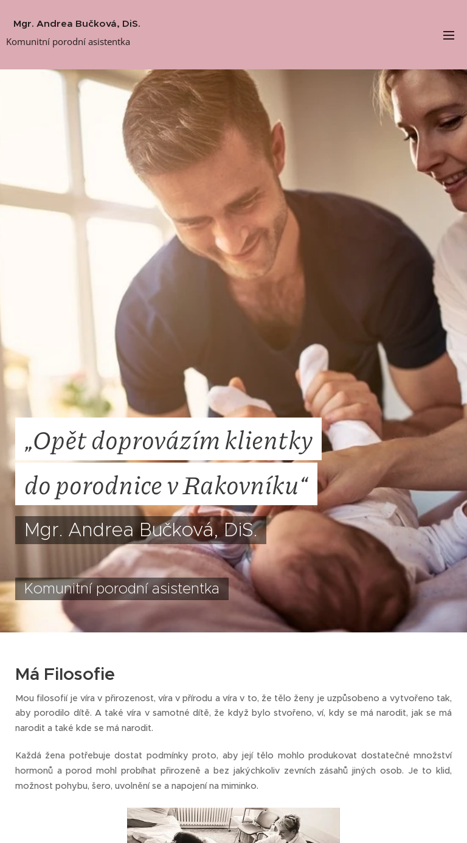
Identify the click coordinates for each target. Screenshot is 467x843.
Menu (448, 35)
